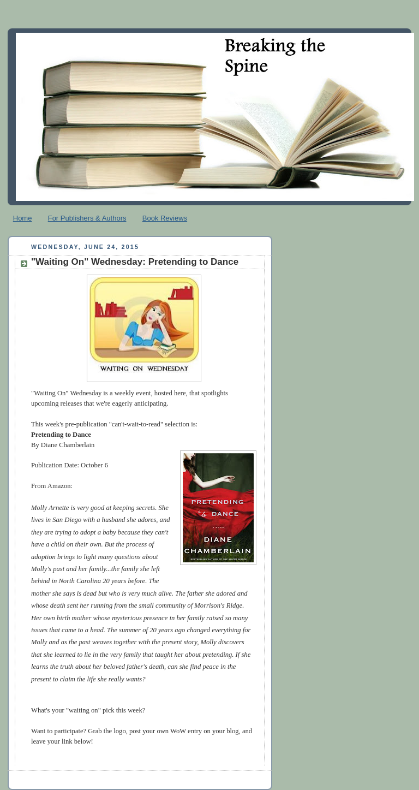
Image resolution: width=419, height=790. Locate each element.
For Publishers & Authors (87, 218)
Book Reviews (164, 218)
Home (22, 218)
